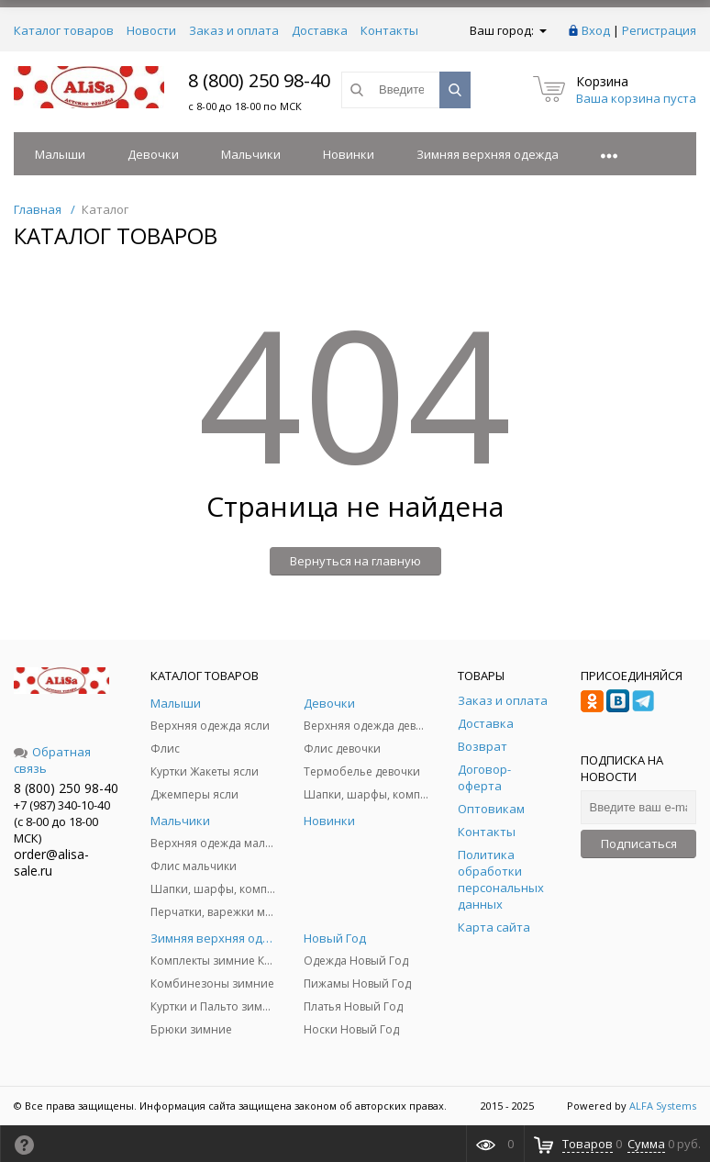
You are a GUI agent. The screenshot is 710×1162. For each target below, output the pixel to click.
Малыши (60, 154)
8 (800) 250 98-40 (259, 80)
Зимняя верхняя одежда (487, 154)
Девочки (153, 154)
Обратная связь (52, 760)
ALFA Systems (662, 1105)
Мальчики (251, 154)
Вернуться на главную (355, 561)
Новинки (348, 154)
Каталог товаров (64, 30)
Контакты (389, 30)
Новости (151, 30)
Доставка (320, 30)
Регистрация (659, 30)
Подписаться (639, 843)
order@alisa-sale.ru (51, 862)
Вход (596, 30)
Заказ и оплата (234, 30)
